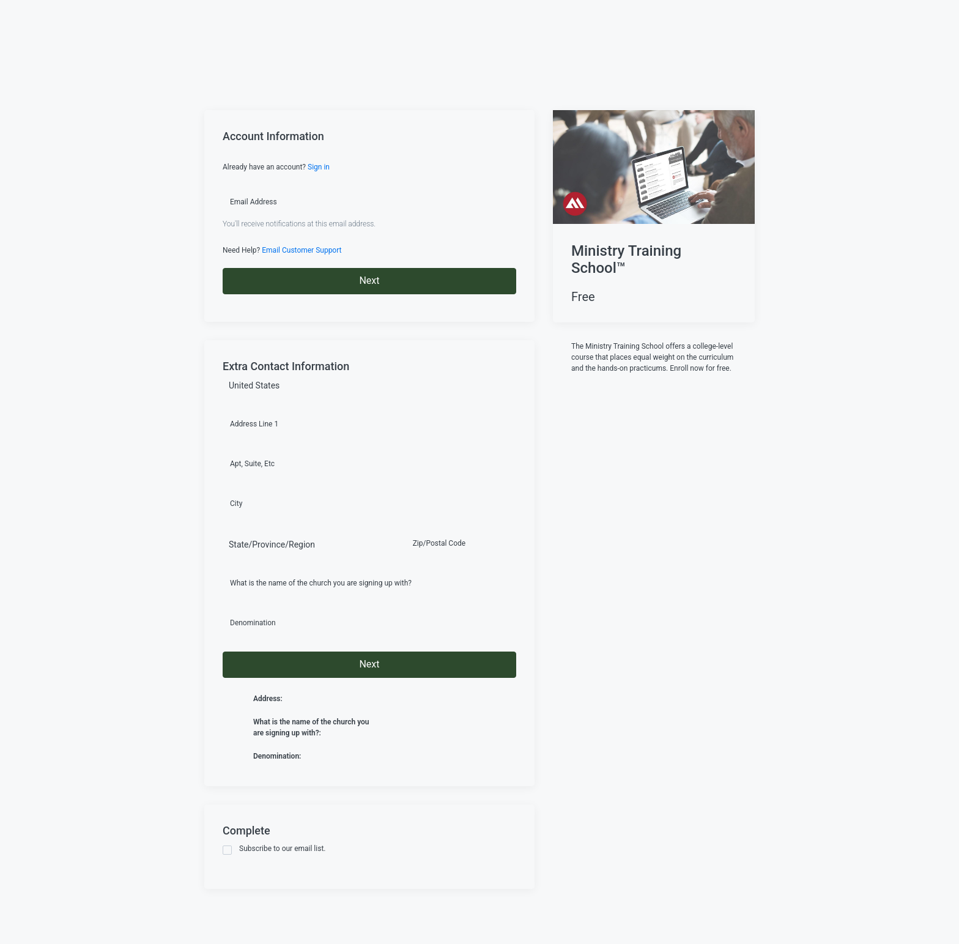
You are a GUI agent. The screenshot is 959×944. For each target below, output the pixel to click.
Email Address (253, 202)
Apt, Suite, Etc (252, 463)
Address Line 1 (254, 424)
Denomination (253, 623)
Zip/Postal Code (439, 543)
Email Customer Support (301, 250)
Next (369, 280)
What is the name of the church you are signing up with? (321, 583)
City (236, 503)
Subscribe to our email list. (274, 849)
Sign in (319, 167)
